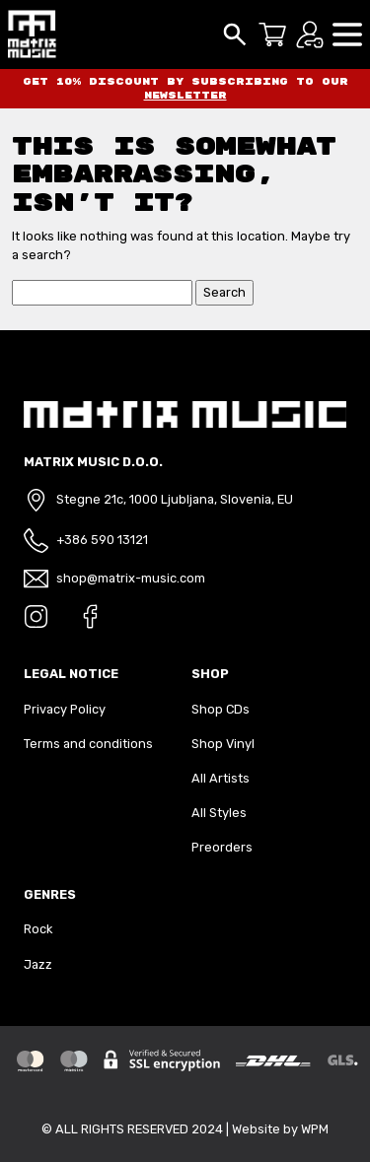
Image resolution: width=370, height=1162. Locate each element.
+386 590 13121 (102, 539)
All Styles (219, 812)
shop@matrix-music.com (130, 578)
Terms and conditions (88, 743)
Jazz (38, 964)
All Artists (220, 778)
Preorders (222, 847)
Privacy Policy (65, 709)
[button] (347, 33)
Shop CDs (220, 709)
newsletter (185, 96)
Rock (38, 929)
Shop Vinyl (223, 743)
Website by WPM (280, 1129)
